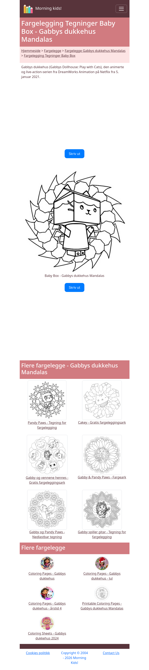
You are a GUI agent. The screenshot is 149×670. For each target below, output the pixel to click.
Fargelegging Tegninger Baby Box (49, 55)
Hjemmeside (31, 50)
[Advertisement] (74, 114)
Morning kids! (42, 9)
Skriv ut (74, 153)
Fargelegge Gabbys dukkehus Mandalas (95, 50)
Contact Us (111, 653)
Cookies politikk (38, 653)
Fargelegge (52, 50)
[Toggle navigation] (121, 9)
